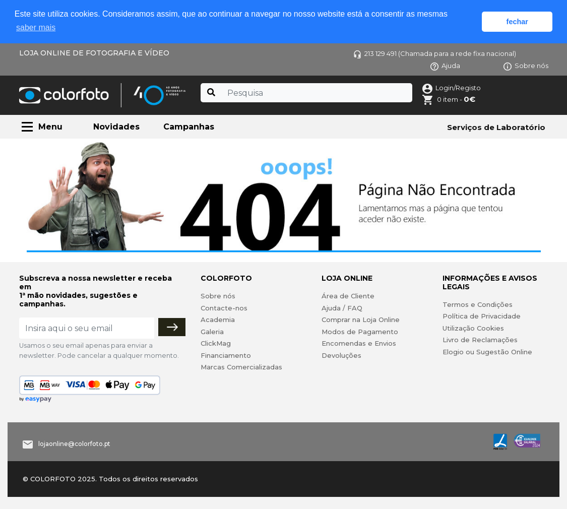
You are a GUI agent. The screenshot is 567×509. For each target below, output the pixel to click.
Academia (218, 319)
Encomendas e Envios (359, 343)
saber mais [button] (35, 27)
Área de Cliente (348, 296)
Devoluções (341, 355)
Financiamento (226, 355)
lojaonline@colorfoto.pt (74, 444)
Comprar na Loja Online (361, 319)
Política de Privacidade (482, 316)
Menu (50, 127)
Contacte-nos (224, 308)
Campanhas (188, 127)
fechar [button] (517, 22)
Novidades (116, 127)
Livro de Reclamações (480, 340)
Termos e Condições (478, 304)
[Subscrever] (171, 327)
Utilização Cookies (473, 328)
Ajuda (445, 65)
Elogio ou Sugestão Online (487, 352)
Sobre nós (525, 65)
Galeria (212, 332)
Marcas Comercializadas (241, 367)
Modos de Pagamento (360, 332)
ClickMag (216, 343)
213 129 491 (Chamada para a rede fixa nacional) (434, 53)
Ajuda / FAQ (342, 308)
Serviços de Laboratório (496, 127)
